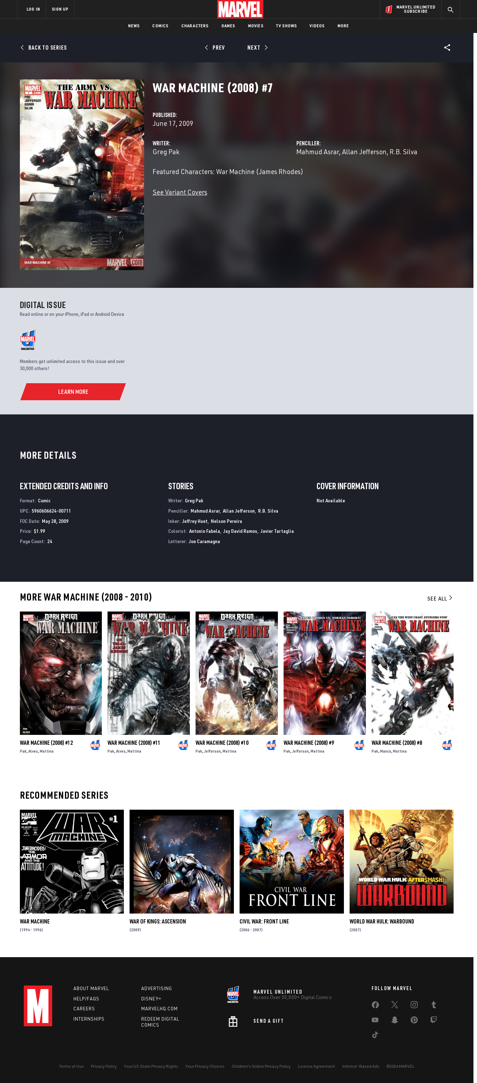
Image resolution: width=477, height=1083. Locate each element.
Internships (89, 1019)
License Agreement (316, 1066)
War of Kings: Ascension (158, 921)
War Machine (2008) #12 (46, 742)
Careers (84, 1008)
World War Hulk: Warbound (382, 921)
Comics (160, 25)
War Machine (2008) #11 (134, 742)
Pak (23, 751)
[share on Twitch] (433, 1021)
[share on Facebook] (375, 1006)
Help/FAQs (86, 998)
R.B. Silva (403, 151)
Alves (33, 751)
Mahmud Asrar (317, 151)
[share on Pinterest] (414, 1021)
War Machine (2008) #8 (397, 742)
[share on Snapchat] (394, 1021)
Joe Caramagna (204, 541)
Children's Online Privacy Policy (261, 1066)
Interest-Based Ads (360, 1066)
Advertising (156, 988)
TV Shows (286, 25)
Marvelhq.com (159, 1008)
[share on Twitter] (394, 1006)
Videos (316, 25)
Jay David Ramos (240, 531)
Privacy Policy (104, 1066)
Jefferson (212, 751)
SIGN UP (60, 9)
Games (228, 25)
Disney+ (151, 998)
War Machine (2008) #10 (222, 742)
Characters (195, 25)
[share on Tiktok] (375, 1036)
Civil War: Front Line (264, 921)
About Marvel (91, 988)
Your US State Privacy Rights (151, 1066)
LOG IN (33, 9)
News (134, 25)
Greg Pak (166, 151)
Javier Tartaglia (277, 531)
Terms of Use (71, 1066)
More (343, 25)
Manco (385, 751)
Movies (255, 25)
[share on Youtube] (375, 1021)
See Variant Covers (180, 192)
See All (440, 598)
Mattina (47, 751)
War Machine (35, 921)
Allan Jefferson (364, 151)
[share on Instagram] (414, 1006)
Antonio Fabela (204, 531)
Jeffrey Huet (195, 521)
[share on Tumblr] (433, 1006)
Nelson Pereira (226, 521)
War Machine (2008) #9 (309, 742)
